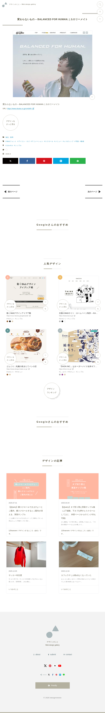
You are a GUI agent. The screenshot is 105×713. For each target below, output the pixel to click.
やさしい (11, 319)
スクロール (49, 141)
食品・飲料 (10, 137)
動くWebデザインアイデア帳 (19, 313)
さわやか (10, 145)
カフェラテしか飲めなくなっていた (76, 575)
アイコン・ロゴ (24, 141)
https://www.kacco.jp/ (66, 316)
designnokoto (56, 698)
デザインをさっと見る (10, 122)
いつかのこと (13, 589)
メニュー (58, 141)
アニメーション (37, 141)
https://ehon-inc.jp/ (65, 369)
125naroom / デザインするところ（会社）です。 (25, 532)
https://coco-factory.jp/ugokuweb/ (17, 316)
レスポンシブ (69, 141)
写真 (77, 141)
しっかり (63, 372)
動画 (82, 141)
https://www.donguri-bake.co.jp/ (17, 369)
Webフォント (11, 141)
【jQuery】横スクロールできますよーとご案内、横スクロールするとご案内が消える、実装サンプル (26, 511)
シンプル (18, 145)
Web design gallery (22, 4)
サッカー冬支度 (15, 575)
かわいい (63, 319)
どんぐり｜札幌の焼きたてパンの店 (22, 366)
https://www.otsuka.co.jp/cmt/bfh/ (19, 109)
